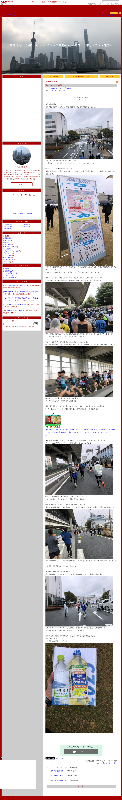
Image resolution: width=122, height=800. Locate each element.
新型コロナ (6, 257)
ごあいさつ (6, 262)
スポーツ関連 (7, 255)
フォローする (21, 184)
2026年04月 (8, 224)
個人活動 (6, 249)
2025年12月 (26, 227)
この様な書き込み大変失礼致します (18, 285)
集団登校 (6, 269)
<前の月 (14, 213)
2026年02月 (8, 229)
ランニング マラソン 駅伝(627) (61, 88)
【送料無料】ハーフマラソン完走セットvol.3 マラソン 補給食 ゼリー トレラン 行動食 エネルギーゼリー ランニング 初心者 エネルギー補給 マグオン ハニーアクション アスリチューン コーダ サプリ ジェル (80, 432)
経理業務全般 (7, 238)
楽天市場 (118, 4)
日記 (9, 15)
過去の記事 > (110, 76)
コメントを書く (111, 763)
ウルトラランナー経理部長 (11, 298)
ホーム (4, 15)
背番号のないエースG (10, 292)
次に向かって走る (9, 275)
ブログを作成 (109, 4)
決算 (4, 236)
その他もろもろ (8, 259)
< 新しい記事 (53, 76)
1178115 (114, 13)
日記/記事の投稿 (21, 266)
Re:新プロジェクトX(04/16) (16, 311)
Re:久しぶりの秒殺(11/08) (17, 304)
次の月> (29, 213)
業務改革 (6, 240)
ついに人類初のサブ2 (10, 273)
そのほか (6, 4)
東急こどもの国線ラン (10, 277)
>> (93, 4)
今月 (21, 213)
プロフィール (17, 15)
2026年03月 (8, 227)
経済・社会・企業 (9, 247)
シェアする (59, 758)
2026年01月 (26, 224)
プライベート (7, 253)
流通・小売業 (7, 244)
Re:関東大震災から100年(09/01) (29, 292)
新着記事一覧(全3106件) (81, 76)
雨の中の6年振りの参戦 (53, 85)
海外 (4, 242)
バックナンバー (21, 221)
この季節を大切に (9, 271)
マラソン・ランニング (10, 251)
